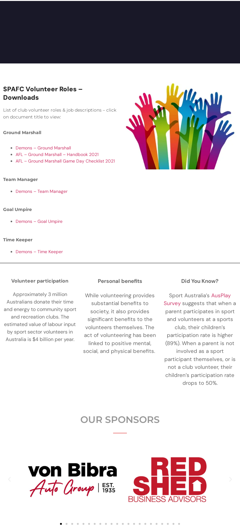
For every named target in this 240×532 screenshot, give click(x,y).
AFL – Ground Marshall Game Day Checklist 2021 (65, 161)
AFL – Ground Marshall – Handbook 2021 (57, 154)
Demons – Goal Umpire (39, 221)
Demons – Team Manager (42, 191)
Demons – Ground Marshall (43, 148)
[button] (9, 479)
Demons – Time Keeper (39, 251)
